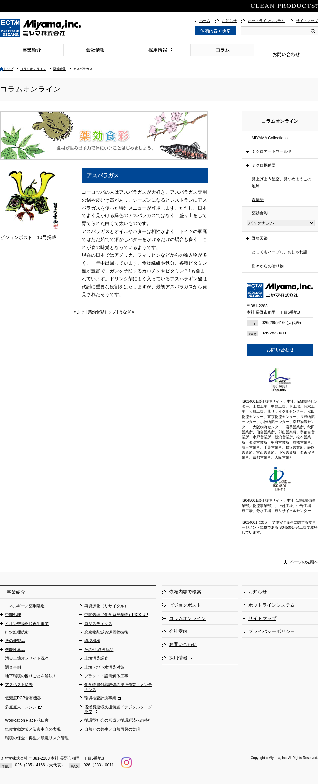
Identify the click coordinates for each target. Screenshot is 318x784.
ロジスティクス (98, 623)
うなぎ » (126, 312)
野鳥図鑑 (260, 238)
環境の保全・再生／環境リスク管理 (37, 738)
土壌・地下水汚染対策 (104, 667)
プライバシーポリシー (271, 631)
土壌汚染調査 (96, 658)
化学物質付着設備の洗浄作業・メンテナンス (118, 687)
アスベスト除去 (19, 684)
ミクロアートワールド (272, 151)
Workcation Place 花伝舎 (27, 720)
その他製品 (15, 640)
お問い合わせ (286, 54)
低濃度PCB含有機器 (23, 698)
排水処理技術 (17, 632)
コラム (222, 50)
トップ (8, 69)
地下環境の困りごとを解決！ (31, 676)
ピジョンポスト (185, 605)
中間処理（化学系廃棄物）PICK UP (116, 614)
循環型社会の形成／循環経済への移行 (118, 720)
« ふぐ (79, 312)
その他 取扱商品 (98, 649)
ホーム (204, 21)
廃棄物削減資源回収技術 (106, 632)
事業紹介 (32, 50)
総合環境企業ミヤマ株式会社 (40, 28)
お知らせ (229, 21)
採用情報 (159, 50)
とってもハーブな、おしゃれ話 (279, 252)
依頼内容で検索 (185, 591)
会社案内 (178, 631)
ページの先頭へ (304, 562)
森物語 (258, 199)
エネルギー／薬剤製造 (25, 606)
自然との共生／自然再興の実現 (112, 729)
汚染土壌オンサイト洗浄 (27, 658)
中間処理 (13, 614)
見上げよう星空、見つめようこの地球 (281, 182)
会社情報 (95, 50)
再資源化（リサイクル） (106, 606)
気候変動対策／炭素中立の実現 (33, 729)
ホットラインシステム (266, 21)
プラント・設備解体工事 (106, 676)
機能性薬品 (15, 649)
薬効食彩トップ (102, 312)
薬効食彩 (59, 69)
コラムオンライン (33, 69)
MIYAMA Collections (270, 138)
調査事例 (13, 667)
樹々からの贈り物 (268, 266)
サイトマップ (307, 21)
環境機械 (92, 640)
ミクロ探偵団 (264, 165)
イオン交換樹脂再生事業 (27, 623)
